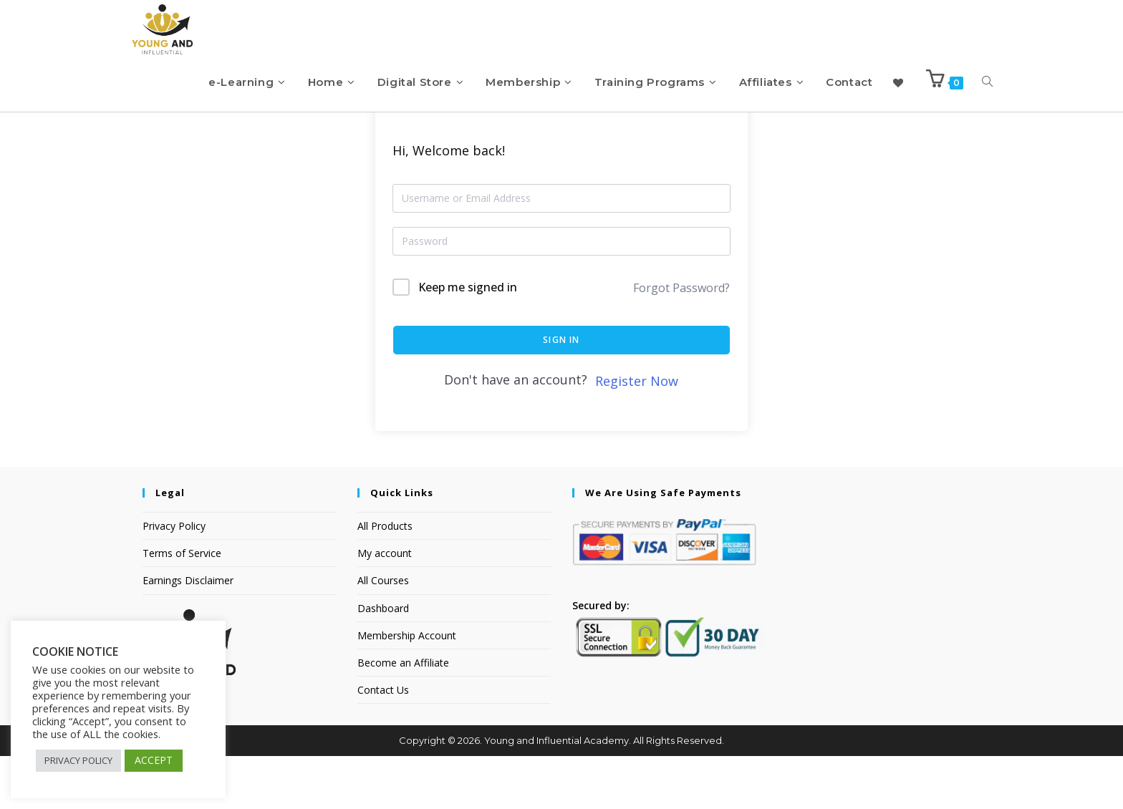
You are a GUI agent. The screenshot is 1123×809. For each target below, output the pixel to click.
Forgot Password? (681, 341)
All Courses (383, 633)
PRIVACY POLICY (78, 760)
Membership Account (406, 688)
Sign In (561, 393)
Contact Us (383, 743)
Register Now (636, 433)
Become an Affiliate (403, 715)
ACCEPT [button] (154, 760)
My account (384, 606)
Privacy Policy (174, 579)
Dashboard (383, 661)
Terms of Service (182, 606)
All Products (385, 579)
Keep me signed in (467, 340)
